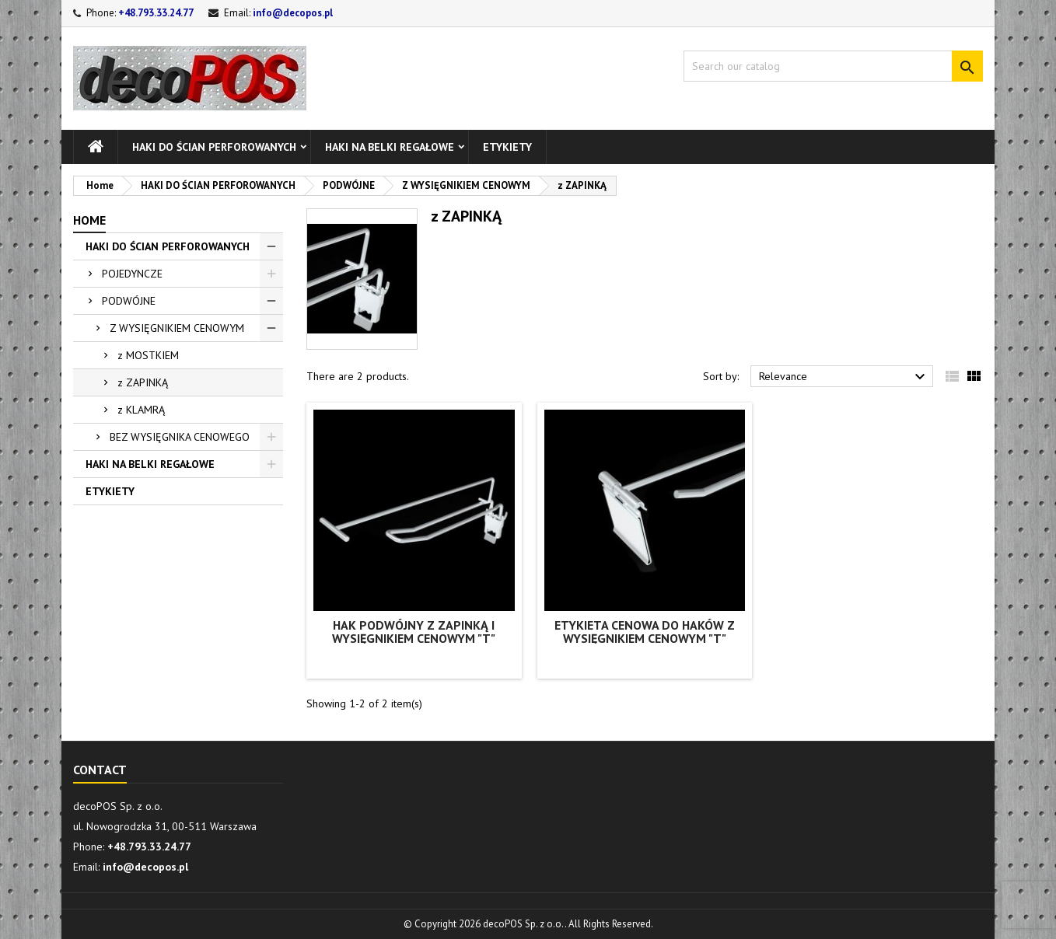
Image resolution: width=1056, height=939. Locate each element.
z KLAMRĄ (141, 410)
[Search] (833, 66)
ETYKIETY (507, 147)
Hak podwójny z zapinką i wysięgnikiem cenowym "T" (413, 631)
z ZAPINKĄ (142, 382)
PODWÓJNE (129, 301)
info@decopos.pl (293, 12)
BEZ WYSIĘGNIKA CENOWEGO (180, 437)
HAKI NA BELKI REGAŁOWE (389, 147)
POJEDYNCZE (132, 274)
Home (89, 220)
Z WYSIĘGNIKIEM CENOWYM (177, 328)
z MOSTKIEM (148, 355)
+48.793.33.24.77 (156, 12)
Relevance (844, 377)
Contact (100, 769)
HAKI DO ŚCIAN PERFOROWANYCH (214, 147)
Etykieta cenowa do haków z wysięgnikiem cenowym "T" (644, 631)
